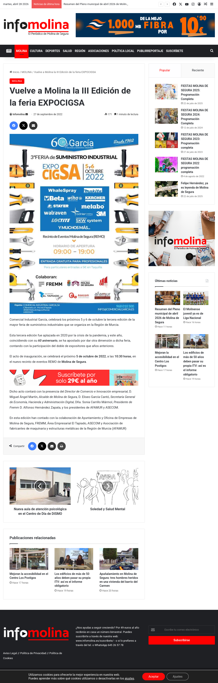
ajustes (129, 678)
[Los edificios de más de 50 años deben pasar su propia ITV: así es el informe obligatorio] (73, 559)
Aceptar (154, 676)
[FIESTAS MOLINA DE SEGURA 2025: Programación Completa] (166, 91)
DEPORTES (53, 51)
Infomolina (19, 114)
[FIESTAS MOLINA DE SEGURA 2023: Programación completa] (166, 140)
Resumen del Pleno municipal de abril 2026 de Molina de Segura (102, 4)
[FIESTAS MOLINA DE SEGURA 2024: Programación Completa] (166, 116)
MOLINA (21, 51)
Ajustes (178, 676)
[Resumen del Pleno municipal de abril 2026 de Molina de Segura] (167, 298)
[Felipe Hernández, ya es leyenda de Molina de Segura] (166, 189)
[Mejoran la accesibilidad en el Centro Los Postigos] (29, 559)
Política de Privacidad (33, 653)
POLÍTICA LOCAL (123, 51)
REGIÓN (80, 51)
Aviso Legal (10, 653)
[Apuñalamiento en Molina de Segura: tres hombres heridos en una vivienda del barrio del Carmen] (118, 559)
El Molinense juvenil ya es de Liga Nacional (193, 314)
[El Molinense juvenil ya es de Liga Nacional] (195, 298)
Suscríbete (174, 51)
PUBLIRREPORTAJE (150, 51)
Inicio (14, 72)
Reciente (198, 70)
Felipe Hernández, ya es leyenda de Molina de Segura (194, 188)
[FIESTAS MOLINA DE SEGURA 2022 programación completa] (166, 164)
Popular (164, 70)
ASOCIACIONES (98, 51)
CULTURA (36, 51)
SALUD (67, 51)
